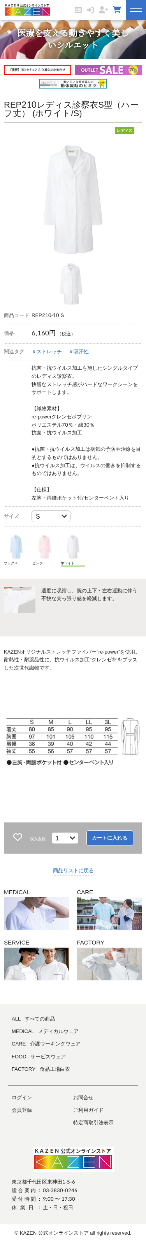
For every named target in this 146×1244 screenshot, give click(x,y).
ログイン (22, 1097)
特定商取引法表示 (93, 1122)
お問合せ (83, 1097)
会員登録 (22, 1110)
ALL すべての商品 (33, 1019)
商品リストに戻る (73, 870)
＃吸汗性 (79, 351)
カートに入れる (109, 838)
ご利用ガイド (88, 1110)
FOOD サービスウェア (39, 1057)
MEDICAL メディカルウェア (45, 1031)
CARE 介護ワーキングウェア (46, 1044)
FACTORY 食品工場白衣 (41, 1069)
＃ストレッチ (47, 351)
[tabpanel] (73, 199)
